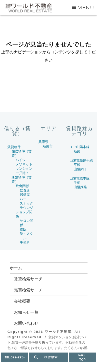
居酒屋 (25, 195)
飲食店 (25, 190)
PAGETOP (82, 357)
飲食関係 (22, 186)
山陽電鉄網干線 (81, 160)
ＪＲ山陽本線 (80, 147)
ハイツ (21, 160)
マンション (24, 169)
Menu (85, 7)
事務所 (25, 242)
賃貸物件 (14, 147)
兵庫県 (43, 142)
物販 (23, 229)
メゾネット (24, 164)
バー (23, 199)
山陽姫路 (80, 187)
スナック (26, 203)
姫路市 (48, 146)
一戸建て (22, 173)
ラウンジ (26, 208)
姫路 (77, 151)
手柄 (77, 183)
